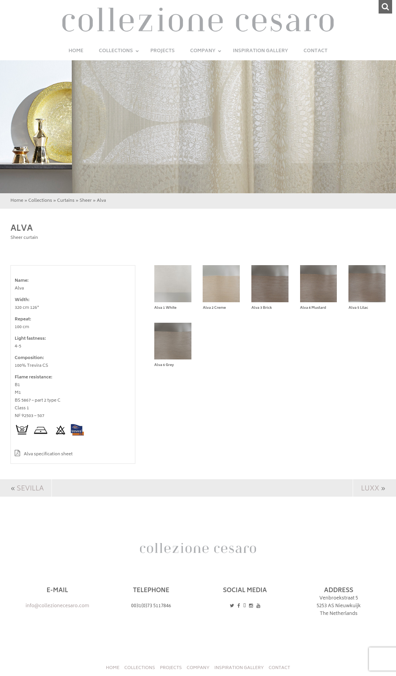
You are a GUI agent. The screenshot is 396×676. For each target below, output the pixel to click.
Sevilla (30, 489)
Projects (171, 668)
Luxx (370, 489)
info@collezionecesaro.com (57, 606)
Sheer (86, 200)
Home (16, 200)
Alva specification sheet (44, 454)
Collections (40, 200)
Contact (279, 668)
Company (198, 668)
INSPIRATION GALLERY (239, 668)
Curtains (66, 200)
